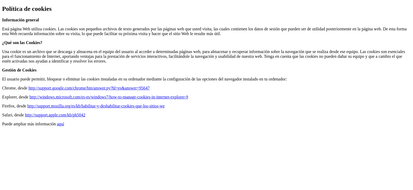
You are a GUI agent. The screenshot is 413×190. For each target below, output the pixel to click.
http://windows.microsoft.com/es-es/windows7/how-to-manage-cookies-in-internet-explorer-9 (109, 97)
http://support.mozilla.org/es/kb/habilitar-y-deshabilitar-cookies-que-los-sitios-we (96, 106)
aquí (60, 124)
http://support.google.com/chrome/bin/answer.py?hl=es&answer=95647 (89, 88)
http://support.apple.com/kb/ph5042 (55, 115)
